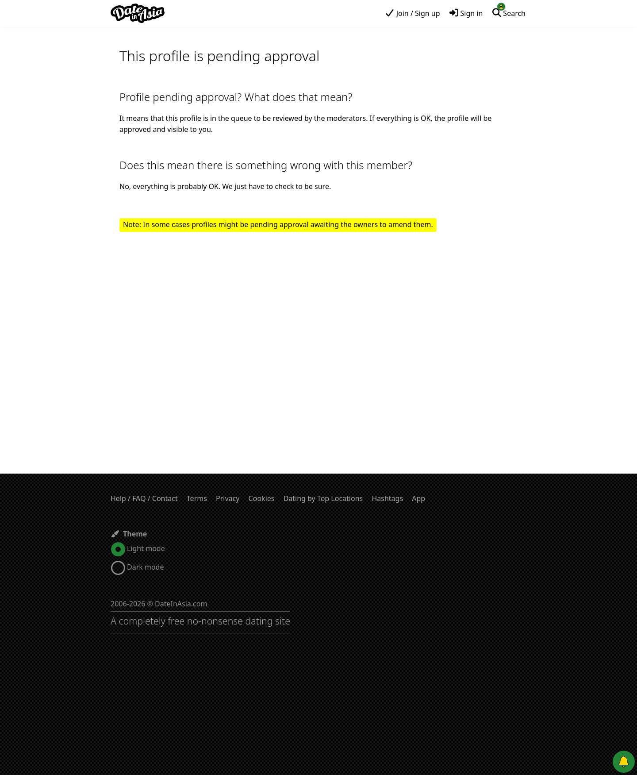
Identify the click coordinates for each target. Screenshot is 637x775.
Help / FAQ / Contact (144, 498)
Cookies (262, 498)
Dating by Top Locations (323, 498)
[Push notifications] (624, 762)
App (418, 498)
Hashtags (387, 498)
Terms (197, 498)
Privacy (227, 498)
